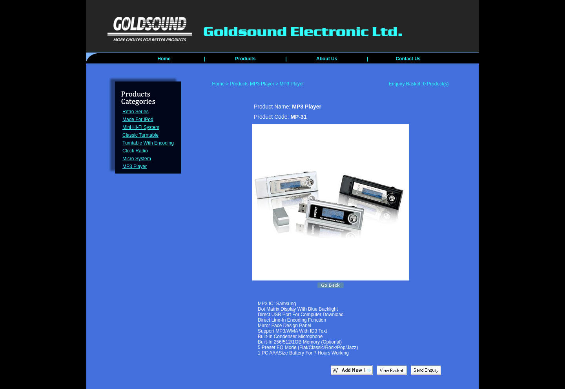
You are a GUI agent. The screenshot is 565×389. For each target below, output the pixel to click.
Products (245, 59)
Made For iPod (137, 119)
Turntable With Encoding (148, 143)
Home (163, 59)
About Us (326, 59)
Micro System (136, 158)
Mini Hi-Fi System (140, 127)
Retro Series (135, 111)
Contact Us (408, 59)
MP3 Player (134, 166)
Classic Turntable (140, 135)
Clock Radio (135, 151)
